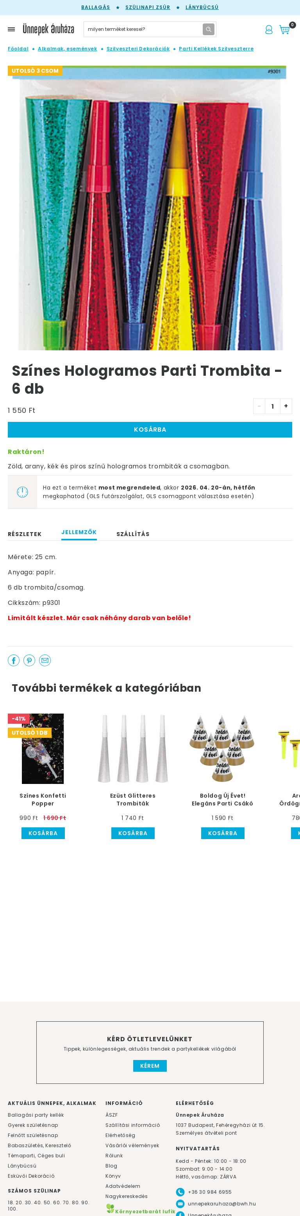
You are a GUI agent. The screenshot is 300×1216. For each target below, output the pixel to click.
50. (48, 1202)
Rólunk (114, 1155)
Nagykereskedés (126, 1196)
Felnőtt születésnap (33, 1135)
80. (76, 1202)
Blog (111, 1165)
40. (38, 1202)
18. (11, 1202)
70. (67, 1202)
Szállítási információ (132, 1125)
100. (13, 1208)
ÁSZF (111, 1115)
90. (85, 1202)
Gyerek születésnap (33, 1125)
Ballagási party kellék (36, 1115)
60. (57, 1202)
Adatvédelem (123, 1186)
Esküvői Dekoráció (31, 1176)
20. (19, 1202)
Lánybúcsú (202, 7)
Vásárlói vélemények (132, 1145)
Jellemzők (79, 532)
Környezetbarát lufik (140, 1211)
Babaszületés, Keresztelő (39, 1145)
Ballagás (95, 7)
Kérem (150, 1066)
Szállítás (133, 534)
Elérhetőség (120, 1135)
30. (29, 1202)
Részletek (25, 534)
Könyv (113, 1176)
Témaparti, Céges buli (36, 1155)
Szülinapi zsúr (147, 7)
